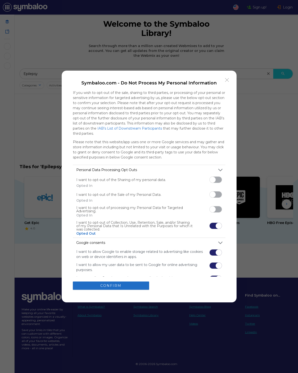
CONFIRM (110, 285)
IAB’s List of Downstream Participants (129, 128)
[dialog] (149, 186)
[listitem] (149, 170)
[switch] (215, 179)
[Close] (227, 80)
